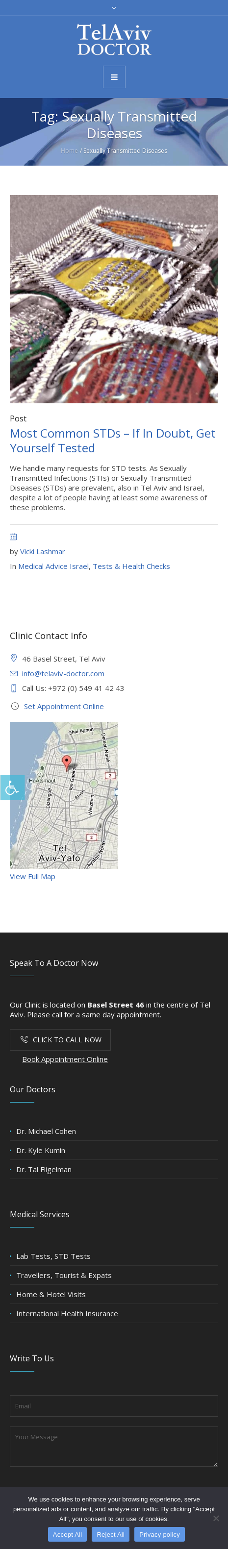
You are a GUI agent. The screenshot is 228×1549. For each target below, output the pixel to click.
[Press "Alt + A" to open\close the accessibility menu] (12, 787)
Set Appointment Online (64, 706)
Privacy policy (159, 1534)
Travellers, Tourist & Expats (64, 1275)
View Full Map (32, 876)
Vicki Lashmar (42, 551)
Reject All (111, 1534)
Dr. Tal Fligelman (44, 1169)
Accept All (67, 1534)
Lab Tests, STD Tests (53, 1256)
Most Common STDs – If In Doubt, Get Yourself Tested (113, 440)
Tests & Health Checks (131, 566)
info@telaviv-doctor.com (63, 673)
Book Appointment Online (65, 1059)
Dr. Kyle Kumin (40, 1150)
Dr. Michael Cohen (46, 1131)
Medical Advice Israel (53, 566)
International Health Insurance (67, 1313)
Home (69, 151)
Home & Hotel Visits (51, 1294)
